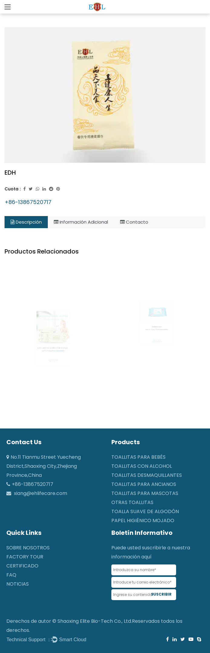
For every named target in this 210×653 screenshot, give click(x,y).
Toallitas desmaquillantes (146, 475)
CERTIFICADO (22, 565)
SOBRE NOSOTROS (28, 547)
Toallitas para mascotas (144, 493)
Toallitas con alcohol (141, 466)
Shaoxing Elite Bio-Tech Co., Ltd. (94, 621)
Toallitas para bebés (138, 457)
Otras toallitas (132, 502)
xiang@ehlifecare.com (40, 493)
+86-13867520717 (28, 202)
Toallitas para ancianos (143, 484)
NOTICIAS (17, 583)
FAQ (11, 574)
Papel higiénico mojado (142, 520)
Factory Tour (24, 556)
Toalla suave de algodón (145, 511)
